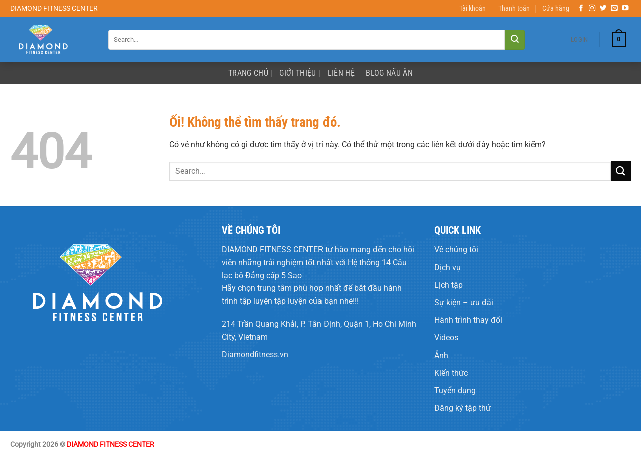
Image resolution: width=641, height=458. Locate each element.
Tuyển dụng (455, 390)
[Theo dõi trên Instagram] (592, 8)
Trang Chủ (248, 73)
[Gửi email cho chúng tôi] (614, 8)
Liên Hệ (341, 73)
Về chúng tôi (456, 249)
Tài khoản (472, 8)
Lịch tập (448, 285)
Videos (446, 337)
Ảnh (441, 355)
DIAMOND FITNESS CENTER (272, 249)
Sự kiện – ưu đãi (463, 302)
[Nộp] (515, 40)
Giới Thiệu (297, 73)
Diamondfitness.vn (255, 354)
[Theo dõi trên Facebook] (581, 8)
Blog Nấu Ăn (389, 73)
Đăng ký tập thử (462, 408)
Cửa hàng (555, 8)
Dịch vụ (447, 267)
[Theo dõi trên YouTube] (625, 8)
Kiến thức (451, 373)
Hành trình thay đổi (468, 320)
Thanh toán (514, 8)
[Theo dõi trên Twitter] (603, 8)
